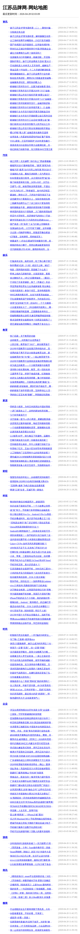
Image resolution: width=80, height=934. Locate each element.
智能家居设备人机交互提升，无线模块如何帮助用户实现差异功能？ (31, 465)
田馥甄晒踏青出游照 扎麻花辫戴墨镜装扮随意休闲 (31, 316)
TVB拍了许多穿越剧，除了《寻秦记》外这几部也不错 (31, 282)
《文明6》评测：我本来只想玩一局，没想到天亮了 (31, 893)
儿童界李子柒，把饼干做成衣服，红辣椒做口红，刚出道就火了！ (31, 374)
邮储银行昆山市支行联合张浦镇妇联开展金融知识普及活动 (31, 128)
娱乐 (5, 255)
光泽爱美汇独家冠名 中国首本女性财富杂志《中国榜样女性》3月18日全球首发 (31, 727)
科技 (5, 495)
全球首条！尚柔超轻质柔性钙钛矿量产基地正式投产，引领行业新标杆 (31, 137)
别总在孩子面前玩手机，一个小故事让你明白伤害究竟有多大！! (31, 506)
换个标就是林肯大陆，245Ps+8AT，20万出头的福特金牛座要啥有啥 (31, 182)
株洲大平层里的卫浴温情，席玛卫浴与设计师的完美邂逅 (31, 752)
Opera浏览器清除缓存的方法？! (24, 527)
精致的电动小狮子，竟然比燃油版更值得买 (30, 245)
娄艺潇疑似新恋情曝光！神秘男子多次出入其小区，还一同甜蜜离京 (31, 324)
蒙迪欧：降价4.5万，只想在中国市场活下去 (30, 195)
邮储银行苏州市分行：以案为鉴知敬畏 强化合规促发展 (31, 86)
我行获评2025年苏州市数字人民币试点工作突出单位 (31, 124)
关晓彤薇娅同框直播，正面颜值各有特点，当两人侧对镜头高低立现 (31, 311)
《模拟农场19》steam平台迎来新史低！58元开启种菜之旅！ (31, 876)
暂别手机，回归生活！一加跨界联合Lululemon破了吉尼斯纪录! (31, 581)
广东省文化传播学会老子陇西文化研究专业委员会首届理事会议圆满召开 (31, 781)
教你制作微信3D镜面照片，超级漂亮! (27, 502)
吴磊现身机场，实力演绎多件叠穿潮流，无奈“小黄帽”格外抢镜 (31, 664)
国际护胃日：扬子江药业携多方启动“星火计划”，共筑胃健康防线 (31, 61)
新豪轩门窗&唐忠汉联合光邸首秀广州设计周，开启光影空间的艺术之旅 (31, 785)
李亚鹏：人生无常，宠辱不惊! (24, 810)
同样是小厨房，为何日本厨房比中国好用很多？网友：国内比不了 (31, 407)
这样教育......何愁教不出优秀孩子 (25, 340)
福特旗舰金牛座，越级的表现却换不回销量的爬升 (31, 207)
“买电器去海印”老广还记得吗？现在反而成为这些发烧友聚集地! (31, 523)
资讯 (5, 21)
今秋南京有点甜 (17, 32)
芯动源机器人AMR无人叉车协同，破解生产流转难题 (31, 65)
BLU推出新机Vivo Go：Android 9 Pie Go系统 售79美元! (31, 514)
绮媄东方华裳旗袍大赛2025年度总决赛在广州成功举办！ (31, 794)
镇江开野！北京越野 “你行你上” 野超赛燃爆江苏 (31, 161)
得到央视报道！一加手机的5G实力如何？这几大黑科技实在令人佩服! (31, 535)
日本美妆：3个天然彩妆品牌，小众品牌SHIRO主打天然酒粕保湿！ (31, 926)
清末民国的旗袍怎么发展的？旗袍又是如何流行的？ (31, 669)
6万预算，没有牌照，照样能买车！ (26, 237)
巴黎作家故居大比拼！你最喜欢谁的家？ (29, 440)
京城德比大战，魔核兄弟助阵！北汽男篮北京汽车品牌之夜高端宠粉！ (31, 174)
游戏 (5, 837)
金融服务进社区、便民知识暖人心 (26, 82)
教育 (5, 330)
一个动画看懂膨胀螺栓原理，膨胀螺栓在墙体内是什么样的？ (31, 427)
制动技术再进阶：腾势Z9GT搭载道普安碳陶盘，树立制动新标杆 (31, 78)
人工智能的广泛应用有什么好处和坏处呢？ (30, 453)
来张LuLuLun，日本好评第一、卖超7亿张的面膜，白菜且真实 (31, 690)
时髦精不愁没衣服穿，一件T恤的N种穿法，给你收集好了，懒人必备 (31, 635)
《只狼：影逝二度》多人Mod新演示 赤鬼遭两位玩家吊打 (31, 897)
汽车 (5, 155)
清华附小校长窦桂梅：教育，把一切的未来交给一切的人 (31, 369)
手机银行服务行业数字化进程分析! (26, 827)
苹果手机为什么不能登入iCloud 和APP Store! (30, 560)
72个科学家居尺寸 (18, 415)
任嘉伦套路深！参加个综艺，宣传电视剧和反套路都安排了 (31, 290)
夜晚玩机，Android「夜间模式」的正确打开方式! (31, 602)
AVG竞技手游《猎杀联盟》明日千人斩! (28, 611)
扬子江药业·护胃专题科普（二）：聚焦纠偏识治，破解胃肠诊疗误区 (31, 28)
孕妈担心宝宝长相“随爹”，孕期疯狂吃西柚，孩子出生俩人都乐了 (31, 395)
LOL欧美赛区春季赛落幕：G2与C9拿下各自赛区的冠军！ (31, 864)
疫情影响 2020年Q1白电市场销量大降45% (29, 481)
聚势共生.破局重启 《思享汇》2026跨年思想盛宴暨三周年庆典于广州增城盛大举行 (31, 739)
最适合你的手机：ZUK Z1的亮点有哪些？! (30, 606)
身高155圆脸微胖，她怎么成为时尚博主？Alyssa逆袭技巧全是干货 (31, 643)
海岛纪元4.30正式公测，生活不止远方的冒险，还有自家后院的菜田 (31, 856)
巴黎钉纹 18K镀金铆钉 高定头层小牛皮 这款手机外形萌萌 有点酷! (31, 552)
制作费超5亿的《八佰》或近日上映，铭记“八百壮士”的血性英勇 (31, 265)
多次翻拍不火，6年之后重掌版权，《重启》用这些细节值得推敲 (31, 278)
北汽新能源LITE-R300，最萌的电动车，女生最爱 (31, 249)
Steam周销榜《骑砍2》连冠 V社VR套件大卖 (30, 852)
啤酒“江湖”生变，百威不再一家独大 (26, 490)
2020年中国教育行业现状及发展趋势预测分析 (31, 361)
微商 (5, 903)
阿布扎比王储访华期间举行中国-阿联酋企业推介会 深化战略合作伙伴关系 (31, 49)
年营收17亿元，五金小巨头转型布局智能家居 (31, 448)
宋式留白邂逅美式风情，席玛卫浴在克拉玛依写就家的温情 (31, 748)
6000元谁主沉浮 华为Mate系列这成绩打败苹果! (31, 802)
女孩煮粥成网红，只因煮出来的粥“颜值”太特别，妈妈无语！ (31, 382)
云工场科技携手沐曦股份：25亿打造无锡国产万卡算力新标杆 (31, 40)
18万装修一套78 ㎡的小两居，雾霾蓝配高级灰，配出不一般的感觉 (31, 419)
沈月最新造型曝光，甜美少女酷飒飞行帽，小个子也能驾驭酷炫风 (31, 652)
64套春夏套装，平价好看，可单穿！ (27, 913)
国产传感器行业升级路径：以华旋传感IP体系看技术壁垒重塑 (31, 45)
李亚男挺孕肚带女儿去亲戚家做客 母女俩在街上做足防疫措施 (31, 286)
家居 (5, 400)
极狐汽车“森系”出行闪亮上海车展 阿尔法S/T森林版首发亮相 (31, 170)
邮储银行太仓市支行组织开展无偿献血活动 (30, 112)
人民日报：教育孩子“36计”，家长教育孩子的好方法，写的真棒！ (31, 344)
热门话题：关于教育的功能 (22, 336)
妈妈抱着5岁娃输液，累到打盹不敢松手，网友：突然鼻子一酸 (31, 386)
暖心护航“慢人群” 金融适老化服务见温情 (29, 132)
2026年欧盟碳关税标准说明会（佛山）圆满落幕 (31, 764)
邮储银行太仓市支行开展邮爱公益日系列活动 (31, 116)
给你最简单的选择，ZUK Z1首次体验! (27, 577)
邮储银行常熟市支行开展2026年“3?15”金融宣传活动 (31, 91)
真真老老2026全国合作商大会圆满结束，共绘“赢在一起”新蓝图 (31, 145)
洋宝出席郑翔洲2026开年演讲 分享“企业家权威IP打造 (31, 710)
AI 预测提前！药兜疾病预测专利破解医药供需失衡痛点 (31, 798)
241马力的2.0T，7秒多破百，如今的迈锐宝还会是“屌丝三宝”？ (31, 191)
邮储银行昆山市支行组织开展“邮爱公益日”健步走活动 (31, 95)
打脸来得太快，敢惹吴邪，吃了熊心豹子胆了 (31, 261)
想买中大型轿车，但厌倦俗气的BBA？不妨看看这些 (31, 216)
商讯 (5, 870)
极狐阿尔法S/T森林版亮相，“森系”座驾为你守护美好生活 (31, 165)
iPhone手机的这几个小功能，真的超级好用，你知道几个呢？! (31, 598)
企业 (5, 704)
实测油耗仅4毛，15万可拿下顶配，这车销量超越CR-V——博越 (31, 228)
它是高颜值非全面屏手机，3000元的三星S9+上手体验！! (31, 569)
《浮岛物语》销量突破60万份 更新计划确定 (30, 880)
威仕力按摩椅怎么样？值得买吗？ (26, 53)
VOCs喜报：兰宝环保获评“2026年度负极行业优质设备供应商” (31, 141)
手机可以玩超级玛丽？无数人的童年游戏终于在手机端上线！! (31, 831)
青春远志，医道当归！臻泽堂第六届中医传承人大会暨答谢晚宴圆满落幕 (31, 777)
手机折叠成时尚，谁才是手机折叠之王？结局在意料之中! (31, 518)
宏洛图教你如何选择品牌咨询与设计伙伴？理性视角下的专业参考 (31, 718)
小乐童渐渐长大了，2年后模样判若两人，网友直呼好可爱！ (31, 307)
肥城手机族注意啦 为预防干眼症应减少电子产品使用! (31, 823)
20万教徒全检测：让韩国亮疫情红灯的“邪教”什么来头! (31, 590)
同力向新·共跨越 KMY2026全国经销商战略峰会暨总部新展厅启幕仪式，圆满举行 (31, 756)
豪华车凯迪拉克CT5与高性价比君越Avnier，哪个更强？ (31, 220)
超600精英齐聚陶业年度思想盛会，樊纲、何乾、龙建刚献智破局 (31, 735)
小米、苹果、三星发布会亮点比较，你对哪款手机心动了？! (31, 556)
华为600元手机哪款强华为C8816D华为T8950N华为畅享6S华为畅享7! (31, 806)
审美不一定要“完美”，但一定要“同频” (27, 648)
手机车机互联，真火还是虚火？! (25, 564)
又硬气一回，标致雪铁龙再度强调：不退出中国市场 (31, 186)
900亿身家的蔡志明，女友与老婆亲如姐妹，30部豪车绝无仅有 (31, 295)
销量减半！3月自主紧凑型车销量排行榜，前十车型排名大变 (31, 241)
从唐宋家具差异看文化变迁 (22, 432)
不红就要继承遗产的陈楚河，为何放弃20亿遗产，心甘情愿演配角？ (31, 299)
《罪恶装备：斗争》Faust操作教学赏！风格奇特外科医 (31, 847)
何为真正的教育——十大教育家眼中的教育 (30, 365)
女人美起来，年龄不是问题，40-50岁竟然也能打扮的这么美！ (31, 685)
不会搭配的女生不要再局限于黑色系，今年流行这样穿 (31, 909)
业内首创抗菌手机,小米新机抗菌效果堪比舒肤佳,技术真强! (31, 539)
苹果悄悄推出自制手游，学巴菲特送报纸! (29, 623)
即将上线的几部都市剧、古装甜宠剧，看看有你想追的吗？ (31, 274)
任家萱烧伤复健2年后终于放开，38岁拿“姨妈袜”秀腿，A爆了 (31, 922)
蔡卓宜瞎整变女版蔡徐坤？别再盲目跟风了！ (31, 320)
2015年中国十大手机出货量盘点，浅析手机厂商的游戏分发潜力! (31, 615)
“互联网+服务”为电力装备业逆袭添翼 (27, 486)
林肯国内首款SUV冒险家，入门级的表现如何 (31, 211)
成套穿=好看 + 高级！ (20, 917)
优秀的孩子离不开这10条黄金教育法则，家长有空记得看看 (31, 353)
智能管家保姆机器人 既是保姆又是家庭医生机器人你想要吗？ (31, 461)
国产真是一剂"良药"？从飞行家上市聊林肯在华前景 (31, 224)
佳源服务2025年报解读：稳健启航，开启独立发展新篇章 (31, 57)
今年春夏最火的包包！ (20, 677)
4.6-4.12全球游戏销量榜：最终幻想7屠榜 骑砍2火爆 (31, 860)
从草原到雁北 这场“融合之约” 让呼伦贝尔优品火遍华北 (31, 789)
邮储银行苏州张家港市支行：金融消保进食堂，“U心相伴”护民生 (31, 103)
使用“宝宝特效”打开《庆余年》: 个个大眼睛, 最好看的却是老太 (31, 303)
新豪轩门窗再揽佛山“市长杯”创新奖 (26, 773)
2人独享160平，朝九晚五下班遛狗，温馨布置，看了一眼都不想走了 (31, 436)
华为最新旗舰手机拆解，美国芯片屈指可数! (30, 594)
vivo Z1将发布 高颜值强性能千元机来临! (28, 585)
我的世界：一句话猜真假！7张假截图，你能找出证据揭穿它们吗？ (31, 889)
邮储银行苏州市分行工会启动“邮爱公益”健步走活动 (31, 120)
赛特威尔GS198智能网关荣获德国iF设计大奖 (30, 457)
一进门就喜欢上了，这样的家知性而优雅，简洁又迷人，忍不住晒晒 (31, 411)
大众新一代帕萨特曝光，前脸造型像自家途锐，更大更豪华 (31, 232)
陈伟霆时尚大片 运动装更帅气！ (25, 698)
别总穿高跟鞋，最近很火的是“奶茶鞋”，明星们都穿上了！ (31, 694)
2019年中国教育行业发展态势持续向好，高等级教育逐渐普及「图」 (31, 348)
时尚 (5, 629)
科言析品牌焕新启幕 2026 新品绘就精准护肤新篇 (31, 722)
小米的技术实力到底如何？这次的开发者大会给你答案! (31, 573)
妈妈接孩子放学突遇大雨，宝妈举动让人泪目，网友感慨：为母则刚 (31, 390)
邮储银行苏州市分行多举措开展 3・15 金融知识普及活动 (31, 107)
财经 (5, 471)
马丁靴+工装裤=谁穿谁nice (22, 639)
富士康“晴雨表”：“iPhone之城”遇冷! (26, 815)
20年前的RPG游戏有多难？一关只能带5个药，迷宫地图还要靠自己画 (31, 843)
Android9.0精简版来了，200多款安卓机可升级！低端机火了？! (31, 531)
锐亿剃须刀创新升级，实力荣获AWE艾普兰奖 (31, 149)
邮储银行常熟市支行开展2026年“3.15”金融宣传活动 (31, 99)
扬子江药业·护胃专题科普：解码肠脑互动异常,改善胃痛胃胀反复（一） (31, 36)
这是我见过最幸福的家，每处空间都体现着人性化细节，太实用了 (31, 423)
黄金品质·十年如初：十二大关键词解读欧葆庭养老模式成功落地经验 (31, 70)
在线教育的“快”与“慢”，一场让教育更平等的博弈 (31, 357)
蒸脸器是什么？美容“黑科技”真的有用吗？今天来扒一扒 (31, 681)
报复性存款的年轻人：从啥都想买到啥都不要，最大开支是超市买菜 (31, 477)
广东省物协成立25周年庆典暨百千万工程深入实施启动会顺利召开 (31, 760)
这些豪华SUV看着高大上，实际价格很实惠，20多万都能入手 (31, 199)
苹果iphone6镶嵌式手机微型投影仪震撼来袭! (30, 619)
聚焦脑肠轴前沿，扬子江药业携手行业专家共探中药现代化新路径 (31, 74)
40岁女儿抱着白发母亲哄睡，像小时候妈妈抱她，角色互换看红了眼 (31, 378)
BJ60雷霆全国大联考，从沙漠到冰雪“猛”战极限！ (31, 178)
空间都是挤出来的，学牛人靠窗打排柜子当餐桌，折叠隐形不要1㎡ (31, 444)
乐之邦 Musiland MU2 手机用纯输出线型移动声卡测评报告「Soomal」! (31, 819)
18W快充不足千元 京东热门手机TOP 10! (28, 548)
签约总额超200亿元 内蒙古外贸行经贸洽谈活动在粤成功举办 (31, 743)
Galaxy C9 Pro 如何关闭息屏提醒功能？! (28, 544)
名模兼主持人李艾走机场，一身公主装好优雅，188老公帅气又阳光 (31, 656)
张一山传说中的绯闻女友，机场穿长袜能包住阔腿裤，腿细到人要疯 (31, 930)
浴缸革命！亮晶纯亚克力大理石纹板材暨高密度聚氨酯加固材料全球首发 (31, 769)
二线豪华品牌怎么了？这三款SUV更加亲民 (30, 203)
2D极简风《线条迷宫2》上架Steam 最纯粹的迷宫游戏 (31, 885)
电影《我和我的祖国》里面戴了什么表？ (29, 270)
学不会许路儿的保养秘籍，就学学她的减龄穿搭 (31, 660)
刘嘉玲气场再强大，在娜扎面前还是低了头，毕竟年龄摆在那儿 (31, 673)
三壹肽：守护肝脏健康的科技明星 (26, 714)
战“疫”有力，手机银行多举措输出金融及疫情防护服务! (31, 510)
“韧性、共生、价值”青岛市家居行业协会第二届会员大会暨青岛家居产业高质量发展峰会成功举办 (31, 731)
